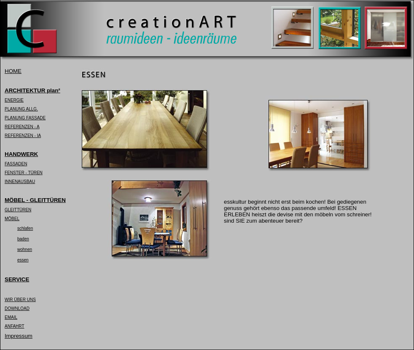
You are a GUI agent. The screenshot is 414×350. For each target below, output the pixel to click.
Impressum (18, 336)
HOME (13, 71)
